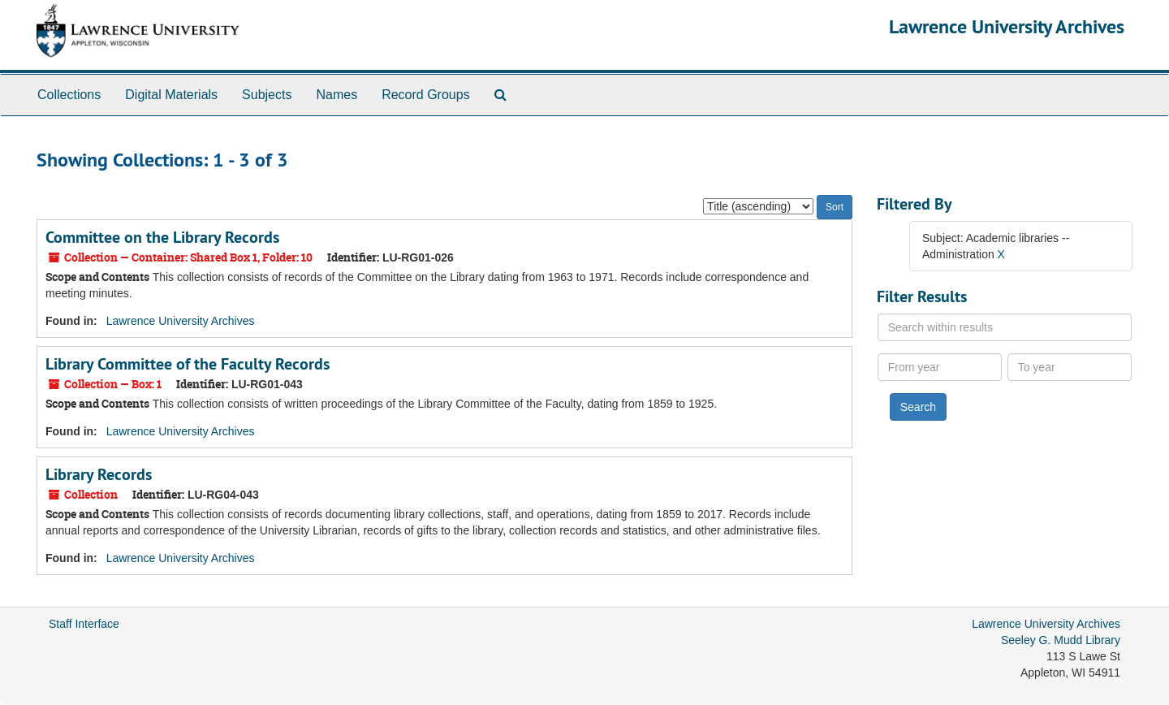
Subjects (266, 95)
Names (336, 95)
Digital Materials (171, 95)
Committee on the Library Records (162, 237)
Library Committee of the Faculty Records (187, 363)
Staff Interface (84, 623)
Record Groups (426, 95)
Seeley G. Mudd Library (1060, 640)
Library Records (98, 474)
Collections (69, 95)
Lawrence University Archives (1006, 26)
